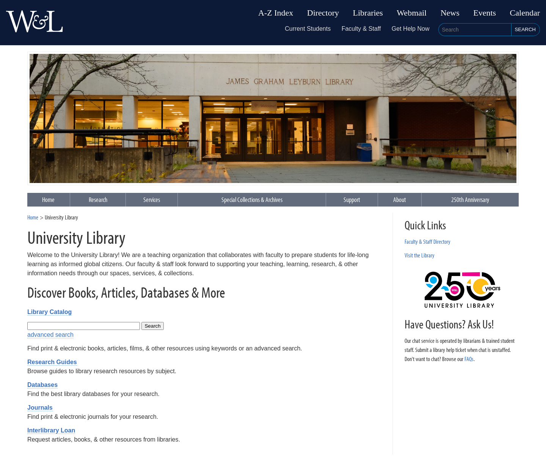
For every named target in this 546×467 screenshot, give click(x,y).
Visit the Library (420, 255)
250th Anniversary (470, 199)
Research (98, 199)
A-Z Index (275, 13)
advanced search (50, 334)
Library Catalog (49, 312)
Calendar (525, 13)
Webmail (412, 13)
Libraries (368, 13)
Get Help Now (411, 28)
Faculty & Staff (361, 28)
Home (32, 217)
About (399, 199)
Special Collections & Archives (251, 199)
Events (484, 13)
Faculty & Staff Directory (427, 241)
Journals (40, 407)
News (450, 13)
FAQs (469, 359)
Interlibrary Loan (51, 430)
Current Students (308, 28)
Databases (42, 385)
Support (352, 199)
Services (151, 199)
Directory (323, 13)
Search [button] (525, 29)
